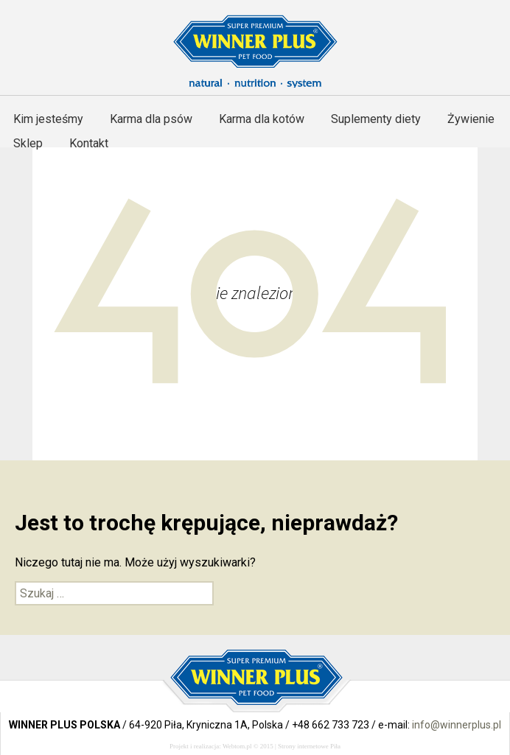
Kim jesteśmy (48, 119)
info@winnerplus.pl (456, 725)
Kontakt (88, 143)
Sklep (28, 143)
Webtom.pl (237, 746)
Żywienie (471, 119)
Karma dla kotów (261, 119)
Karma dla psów (151, 119)
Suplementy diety (376, 119)
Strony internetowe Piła (309, 746)
